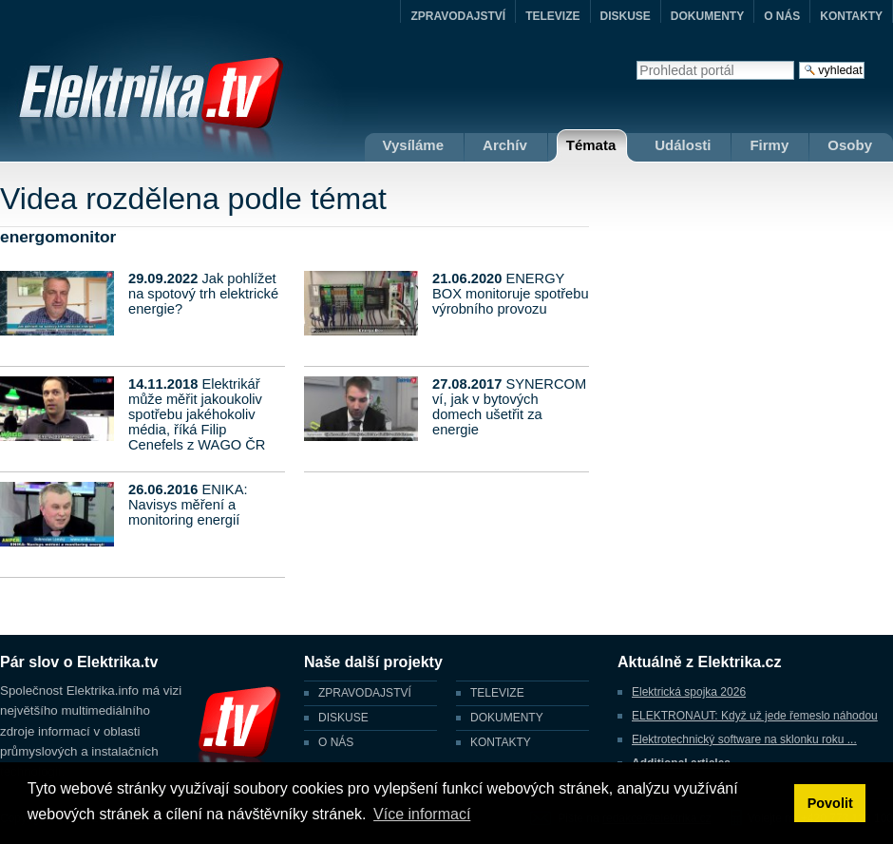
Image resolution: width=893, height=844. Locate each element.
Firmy (769, 145)
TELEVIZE (552, 16)
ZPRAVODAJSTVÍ (457, 16)
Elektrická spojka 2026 (689, 692)
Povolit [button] (830, 803)
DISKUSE (625, 16)
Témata (591, 145)
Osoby (849, 145)
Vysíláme (414, 145)
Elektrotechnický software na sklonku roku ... (744, 739)
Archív (505, 145)
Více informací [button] (421, 814)
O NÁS (782, 16)
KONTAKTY (851, 16)
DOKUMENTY (707, 16)
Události (683, 145)
